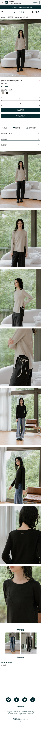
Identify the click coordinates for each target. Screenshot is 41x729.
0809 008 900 (23, 719)
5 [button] (19, 76)
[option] (20, 48)
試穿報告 (17, 128)
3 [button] (12, 76)
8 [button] (29, 76)
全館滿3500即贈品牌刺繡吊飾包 (23, 7)
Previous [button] (3, 643)
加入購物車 (20, 110)
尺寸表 (4, 128)
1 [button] (6, 76)
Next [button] (38, 643)
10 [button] (35, 76)
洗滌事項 (4, 145)
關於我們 (20, 706)
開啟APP (36, 2)
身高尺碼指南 (31, 128)
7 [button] (25, 76)
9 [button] (32, 76)
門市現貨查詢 (20, 116)
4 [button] (16, 76)
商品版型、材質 (6, 133)
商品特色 (4, 139)
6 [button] (22, 76)
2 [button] (9, 76)
